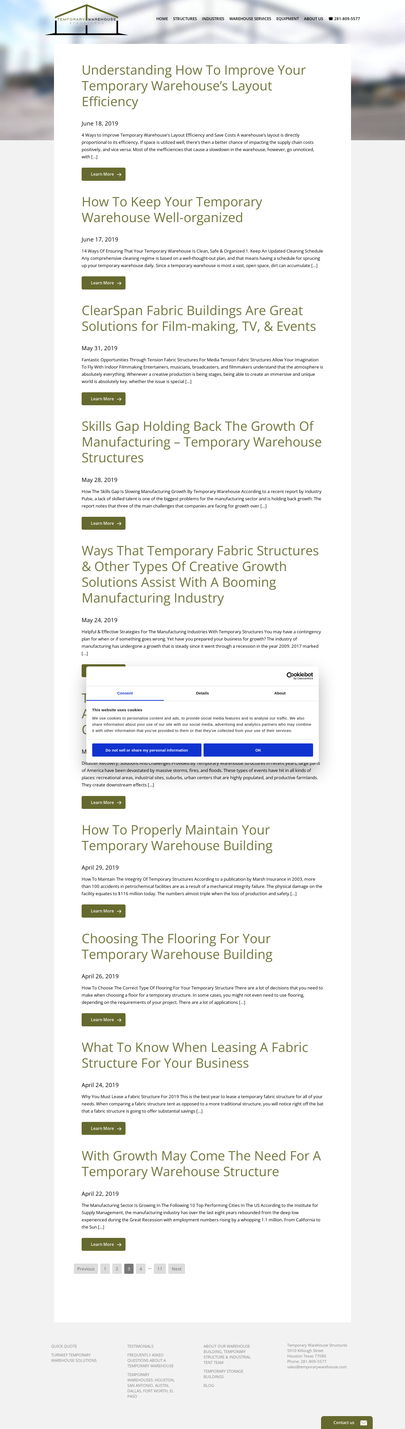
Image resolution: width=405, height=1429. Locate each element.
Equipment (287, 18)
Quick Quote (64, 1346)
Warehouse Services (250, 18)
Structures (185, 18)
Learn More (106, 174)
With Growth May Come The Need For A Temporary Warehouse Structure (201, 1163)
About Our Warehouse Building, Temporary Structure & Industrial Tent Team (227, 1354)
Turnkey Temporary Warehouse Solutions (74, 1357)
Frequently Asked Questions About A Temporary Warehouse (150, 1360)
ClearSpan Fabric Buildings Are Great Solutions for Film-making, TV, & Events (199, 318)
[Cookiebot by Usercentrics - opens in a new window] (290, 676)
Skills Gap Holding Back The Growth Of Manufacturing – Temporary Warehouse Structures (202, 441)
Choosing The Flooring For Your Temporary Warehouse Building (177, 946)
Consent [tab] (125, 693)
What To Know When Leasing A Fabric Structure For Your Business (195, 1055)
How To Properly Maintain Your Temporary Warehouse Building (177, 837)
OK (258, 750)
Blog (209, 1385)
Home (162, 18)
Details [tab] (202, 693)
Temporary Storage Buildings (223, 1374)
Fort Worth (155, 1390)
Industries (213, 18)
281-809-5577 (313, 1361)
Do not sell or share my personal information (147, 750)
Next (177, 1269)
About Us (313, 18)
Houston (164, 1380)
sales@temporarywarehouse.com (317, 1366)
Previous (86, 1269)
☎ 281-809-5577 (344, 18)
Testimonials (140, 1346)
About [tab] (280, 693)
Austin (161, 1385)
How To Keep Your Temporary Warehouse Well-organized (172, 209)
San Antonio (140, 1385)
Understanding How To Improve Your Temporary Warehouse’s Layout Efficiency (194, 85)
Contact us (350, 1422)
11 (159, 1269)
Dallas (134, 1390)
